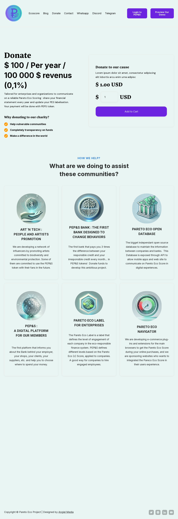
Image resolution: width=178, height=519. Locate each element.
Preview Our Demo (162, 13)
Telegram (110, 13)
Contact (68, 13)
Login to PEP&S (137, 13)
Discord (96, 13)
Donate (56, 13)
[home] (16, 13)
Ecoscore (34, 13)
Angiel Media (66, 512)
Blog (45, 13)
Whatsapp (83, 13)
